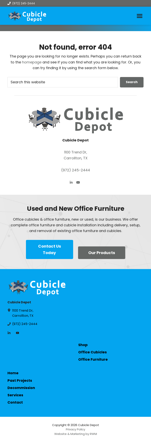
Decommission (21, 387)
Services (15, 395)
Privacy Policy (75, 429)
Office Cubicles (92, 352)
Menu (140, 16)
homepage (31, 62)
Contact (15, 402)
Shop (83, 344)
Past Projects (19, 380)
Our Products (101, 252)
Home (12, 372)
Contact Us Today (49, 249)
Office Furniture (93, 359)
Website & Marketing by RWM (75, 434)
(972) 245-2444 (21, 3)
